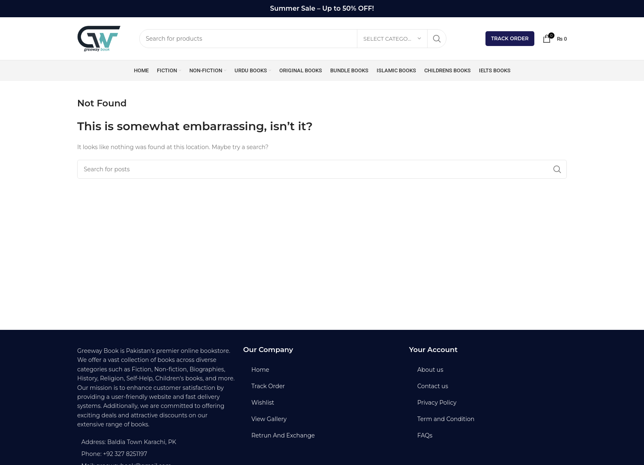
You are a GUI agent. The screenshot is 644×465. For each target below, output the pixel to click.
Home (260, 369)
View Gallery (269, 419)
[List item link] (156, 453)
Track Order (510, 38)
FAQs (424, 435)
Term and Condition (445, 419)
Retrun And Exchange (283, 435)
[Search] (292, 38)
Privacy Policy (436, 402)
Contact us (432, 386)
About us (430, 369)
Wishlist (262, 402)
